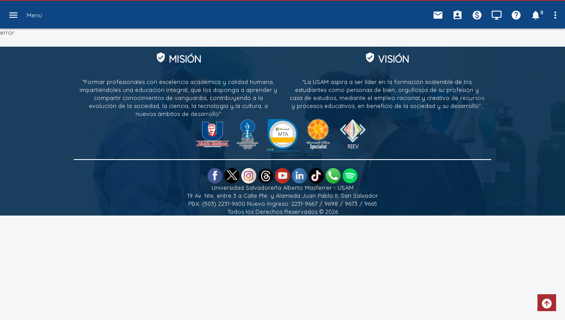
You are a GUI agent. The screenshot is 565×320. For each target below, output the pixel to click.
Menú (34, 15)
